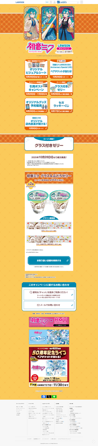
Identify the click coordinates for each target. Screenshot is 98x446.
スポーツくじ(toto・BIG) (46, 411)
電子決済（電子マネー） (33, 418)
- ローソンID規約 (72, 416)
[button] (81, 2)
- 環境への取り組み (59, 410)
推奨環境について (37, 438)
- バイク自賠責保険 (45, 428)
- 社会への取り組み (59, 411)
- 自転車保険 (44, 429)
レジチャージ (31, 410)
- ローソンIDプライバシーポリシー (75, 418)
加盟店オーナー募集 (60, 421)
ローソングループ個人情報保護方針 (75, 406)
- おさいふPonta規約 (73, 431)
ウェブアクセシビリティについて (65, 438)
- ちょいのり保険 (45, 426)
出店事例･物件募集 (59, 423)
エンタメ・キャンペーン (20, 408)
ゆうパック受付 (31, 411)
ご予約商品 (18, 413)
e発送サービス (31, 416)
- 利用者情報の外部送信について (75, 413)
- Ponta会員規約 (72, 421)
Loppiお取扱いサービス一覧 (47, 413)
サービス (17, 411)
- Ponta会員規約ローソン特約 (74, 423)
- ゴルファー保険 (45, 431)
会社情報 (17, 414)
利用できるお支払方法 (33, 408)
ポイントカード (19, 410)
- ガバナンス (58, 413)
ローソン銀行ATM (32, 406)
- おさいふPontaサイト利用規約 (75, 432)
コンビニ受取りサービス (46, 406)
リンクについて (46, 438)
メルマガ (29, 438)
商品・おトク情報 (19, 406)
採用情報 (57, 419)
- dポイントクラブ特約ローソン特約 (75, 428)
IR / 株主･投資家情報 (59, 406)
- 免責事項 (71, 411)
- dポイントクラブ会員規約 (74, 426)
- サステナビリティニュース (61, 414)
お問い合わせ (54, 438)
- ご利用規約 (71, 410)
